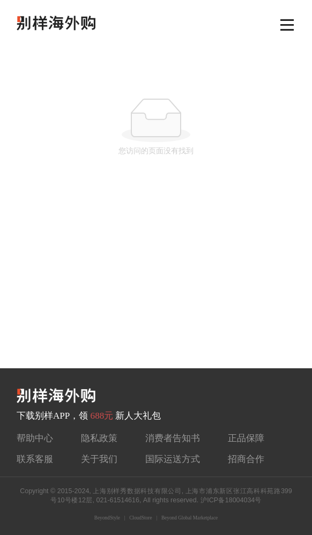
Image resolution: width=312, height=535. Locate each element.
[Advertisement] (156, 288)
